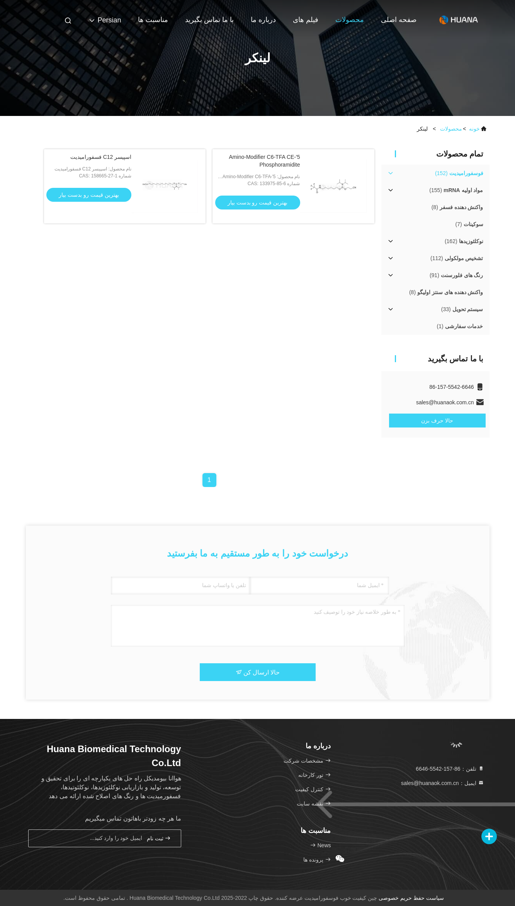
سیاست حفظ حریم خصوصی (411, 898)
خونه (474, 129)
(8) (457, 207)
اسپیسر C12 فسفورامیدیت (100, 157)
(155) (456, 190)
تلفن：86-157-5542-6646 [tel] (450, 769)
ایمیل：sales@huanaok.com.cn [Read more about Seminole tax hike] (442, 783)
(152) (459, 173)
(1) (460, 326)
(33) (462, 309)
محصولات (349, 20)
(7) (469, 224)
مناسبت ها (153, 20)
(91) (456, 275)
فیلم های (305, 20)
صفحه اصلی (398, 20)
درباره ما (263, 20)
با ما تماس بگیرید (209, 20)
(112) (456, 258)
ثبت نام (159, 838)
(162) (464, 241)
